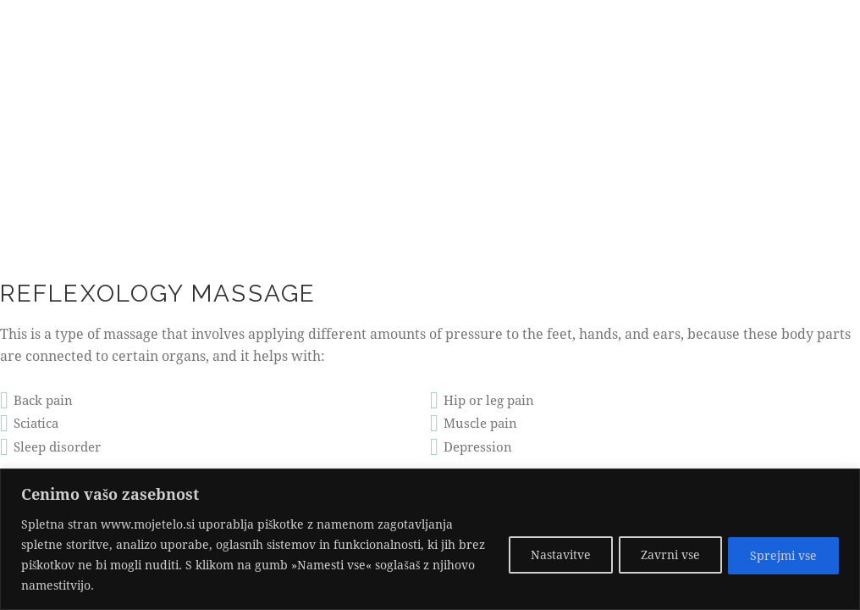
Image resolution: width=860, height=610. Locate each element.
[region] (430, 539)
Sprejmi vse (780, 554)
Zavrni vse (662, 554)
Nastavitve (546, 554)
